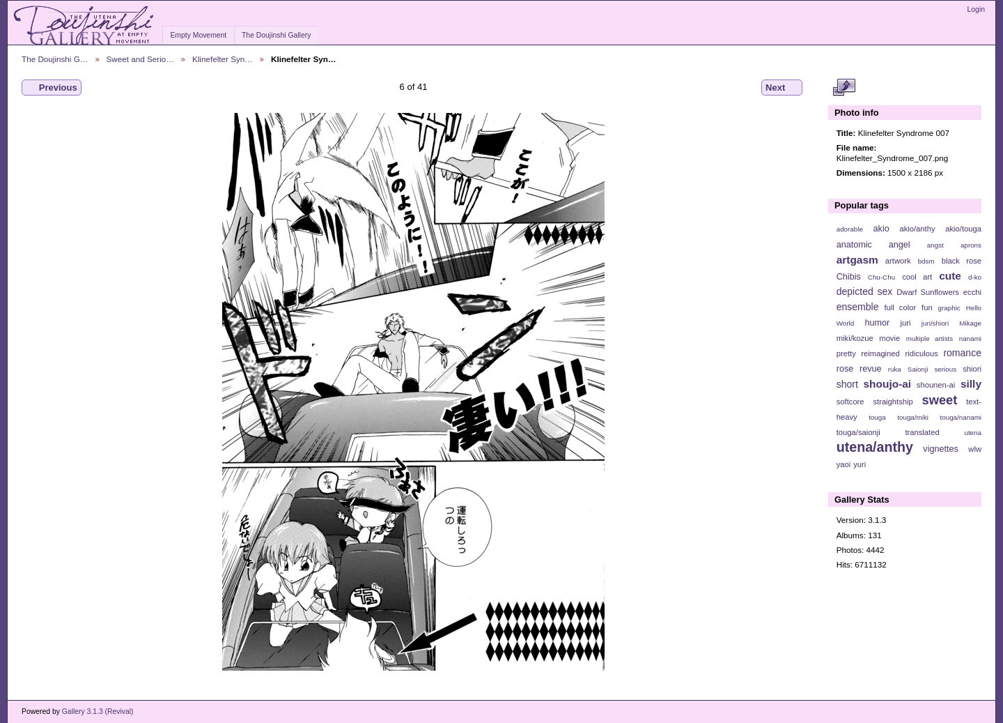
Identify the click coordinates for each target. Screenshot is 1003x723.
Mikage (970, 323)
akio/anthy (917, 228)
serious (945, 369)
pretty (846, 353)
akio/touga (963, 228)
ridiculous (921, 353)
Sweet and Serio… (140, 58)
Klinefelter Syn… (222, 58)
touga (877, 417)
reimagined (880, 353)
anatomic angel (873, 245)
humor (876, 323)
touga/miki (912, 417)
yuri (859, 464)
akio (881, 229)
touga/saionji (858, 432)
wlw (974, 449)
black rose (961, 261)
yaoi (844, 464)
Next (781, 87)
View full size (844, 88)
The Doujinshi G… (55, 58)
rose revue (859, 369)
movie (889, 338)
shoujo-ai (888, 384)
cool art (917, 277)
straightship (892, 401)
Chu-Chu (881, 277)
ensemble (858, 306)
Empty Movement (198, 35)
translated (922, 432)
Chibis (849, 277)
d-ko (974, 277)
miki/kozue (855, 338)
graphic (949, 308)
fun (927, 307)
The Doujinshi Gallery (276, 35)
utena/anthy (875, 447)
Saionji (918, 369)
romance (962, 352)
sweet (940, 400)
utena (972, 432)
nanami (970, 338)
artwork (898, 261)
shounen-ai (936, 385)
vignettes (940, 449)
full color (900, 307)
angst (935, 245)
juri (906, 323)
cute (950, 276)
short (847, 384)
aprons (971, 245)
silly (971, 384)
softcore (850, 401)
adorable (850, 229)
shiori (972, 369)
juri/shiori (935, 323)
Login (976, 9)
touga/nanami (960, 417)
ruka (894, 369)
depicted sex (865, 291)
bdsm (926, 261)
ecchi (972, 292)
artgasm (857, 260)
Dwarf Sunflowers (927, 292)
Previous (51, 87)
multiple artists (929, 338)
